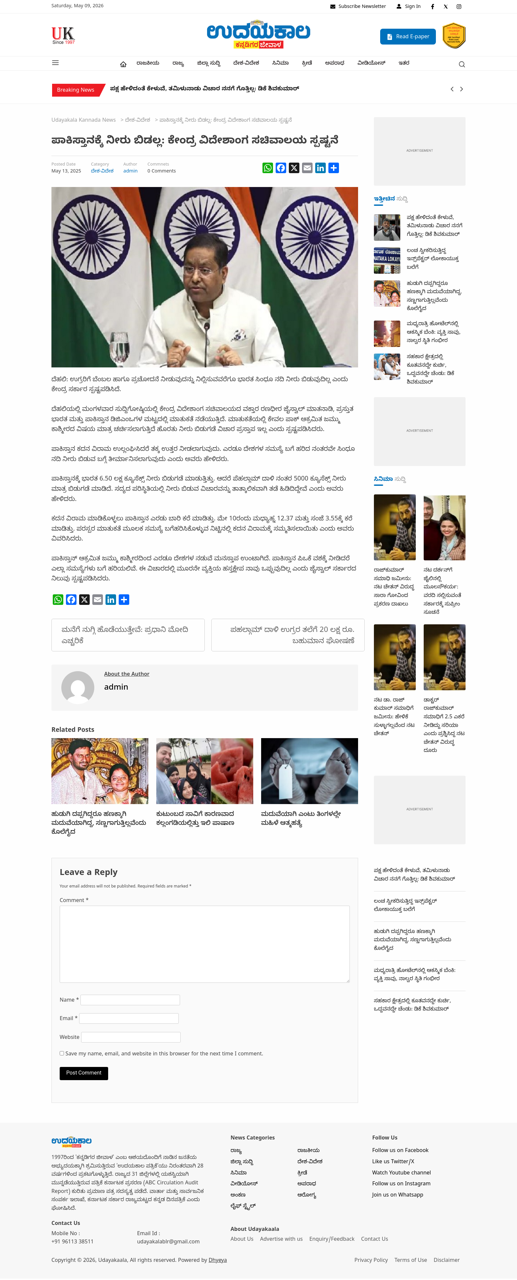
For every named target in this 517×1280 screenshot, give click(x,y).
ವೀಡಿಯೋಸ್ (371, 65)
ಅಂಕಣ (238, 1197)
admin (130, 173)
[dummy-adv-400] (420, 153)
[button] (55, 64)
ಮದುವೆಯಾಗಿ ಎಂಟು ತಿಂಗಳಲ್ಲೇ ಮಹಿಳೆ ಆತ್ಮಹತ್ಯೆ (301, 820)
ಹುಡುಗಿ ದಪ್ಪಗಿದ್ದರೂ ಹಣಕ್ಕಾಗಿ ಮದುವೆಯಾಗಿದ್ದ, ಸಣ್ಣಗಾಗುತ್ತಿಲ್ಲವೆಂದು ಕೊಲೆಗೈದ (98, 825)
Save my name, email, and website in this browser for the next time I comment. (164, 1055)
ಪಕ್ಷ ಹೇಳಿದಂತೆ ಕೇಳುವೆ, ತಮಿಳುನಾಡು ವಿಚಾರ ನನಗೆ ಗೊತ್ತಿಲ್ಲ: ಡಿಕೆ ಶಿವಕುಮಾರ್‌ (204, 92)
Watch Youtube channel (401, 1174)
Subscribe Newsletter (358, 7)
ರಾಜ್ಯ (178, 65)
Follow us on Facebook (400, 1152)
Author (130, 166)
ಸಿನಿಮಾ (280, 65)
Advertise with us (281, 1241)
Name (69, 1002)
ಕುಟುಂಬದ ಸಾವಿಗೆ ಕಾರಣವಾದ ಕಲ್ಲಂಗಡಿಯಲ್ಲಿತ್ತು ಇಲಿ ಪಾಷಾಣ (195, 820)
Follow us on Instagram (401, 1186)
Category (100, 166)
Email (69, 1020)
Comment (74, 902)
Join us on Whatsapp (397, 1197)
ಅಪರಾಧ (334, 65)
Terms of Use (413, 1262)
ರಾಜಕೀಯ (148, 65)
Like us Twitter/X (393, 1164)
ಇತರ (404, 65)
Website (69, 1039)
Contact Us (375, 1241)
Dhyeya (218, 1262)
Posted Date (63, 166)
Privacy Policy (373, 1262)
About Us (241, 1241)
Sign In (409, 7)
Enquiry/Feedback (332, 1241)
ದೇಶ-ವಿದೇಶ (246, 65)
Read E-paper (408, 36)
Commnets (158, 166)
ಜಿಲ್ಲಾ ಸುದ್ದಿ (208, 65)
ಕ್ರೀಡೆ (307, 65)
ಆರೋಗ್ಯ (306, 1197)
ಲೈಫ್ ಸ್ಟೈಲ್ (243, 1208)
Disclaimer (449, 1262)
